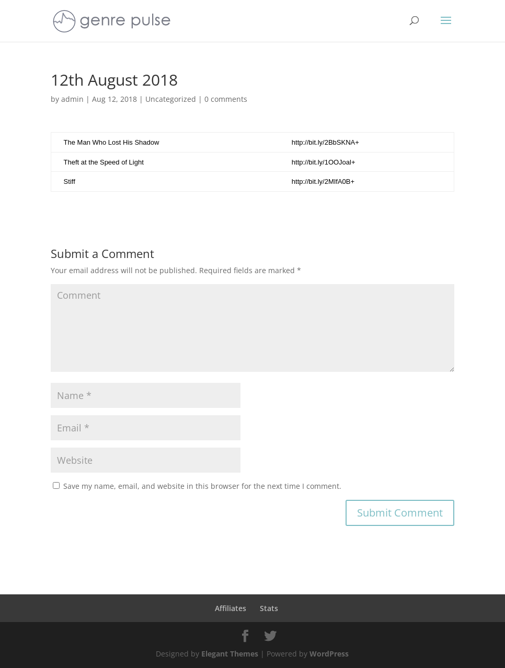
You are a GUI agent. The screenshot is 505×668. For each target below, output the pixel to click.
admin (72, 99)
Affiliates (230, 608)
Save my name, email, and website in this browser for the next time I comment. (202, 486)
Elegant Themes (229, 654)
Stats (269, 608)
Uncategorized (170, 99)
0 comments (225, 99)
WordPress (329, 654)
